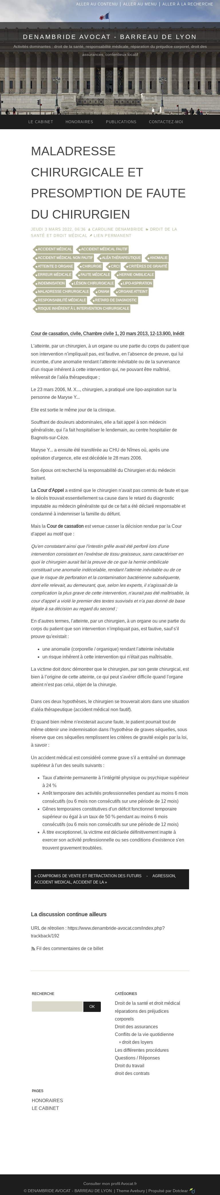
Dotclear (180, 1190)
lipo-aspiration (137, 283)
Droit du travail (129, 1065)
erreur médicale (54, 274)
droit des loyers (137, 1042)
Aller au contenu (97, 4)
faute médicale (95, 274)
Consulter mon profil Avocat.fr (110, 1183)
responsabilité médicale (62, 300)
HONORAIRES (47, 1100)
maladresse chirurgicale (63, 291)
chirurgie (92, 266)
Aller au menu (140, 4)
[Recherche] (57, 1006)
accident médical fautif (104, 249)
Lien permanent (112, 235)
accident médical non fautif (65, 258)
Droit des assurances (136, 1026)
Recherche (43, 994)
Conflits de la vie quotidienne (144, 1034)
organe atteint (133, 291)
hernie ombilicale (136, 274)
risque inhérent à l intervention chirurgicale (83, 308)
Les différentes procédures (142, 1050)
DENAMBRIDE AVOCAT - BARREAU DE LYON (110, 36)
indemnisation (51, 283)
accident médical (55, 249)
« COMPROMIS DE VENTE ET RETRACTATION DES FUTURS (88, 876)
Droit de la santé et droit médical (147, 1003)
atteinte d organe (55, 266)
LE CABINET (45, 1108)
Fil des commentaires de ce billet (69, 948)
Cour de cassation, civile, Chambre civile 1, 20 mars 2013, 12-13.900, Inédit (107, 333)
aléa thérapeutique (121, 258)
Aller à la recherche (187, 4)
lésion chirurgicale (94, 283)
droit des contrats (132, 1073)
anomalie (159, 258)
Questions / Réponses (137, 1057)
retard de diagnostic (116, 300)
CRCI (115, 266)
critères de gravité (148, 266)
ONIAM (103, 291)
